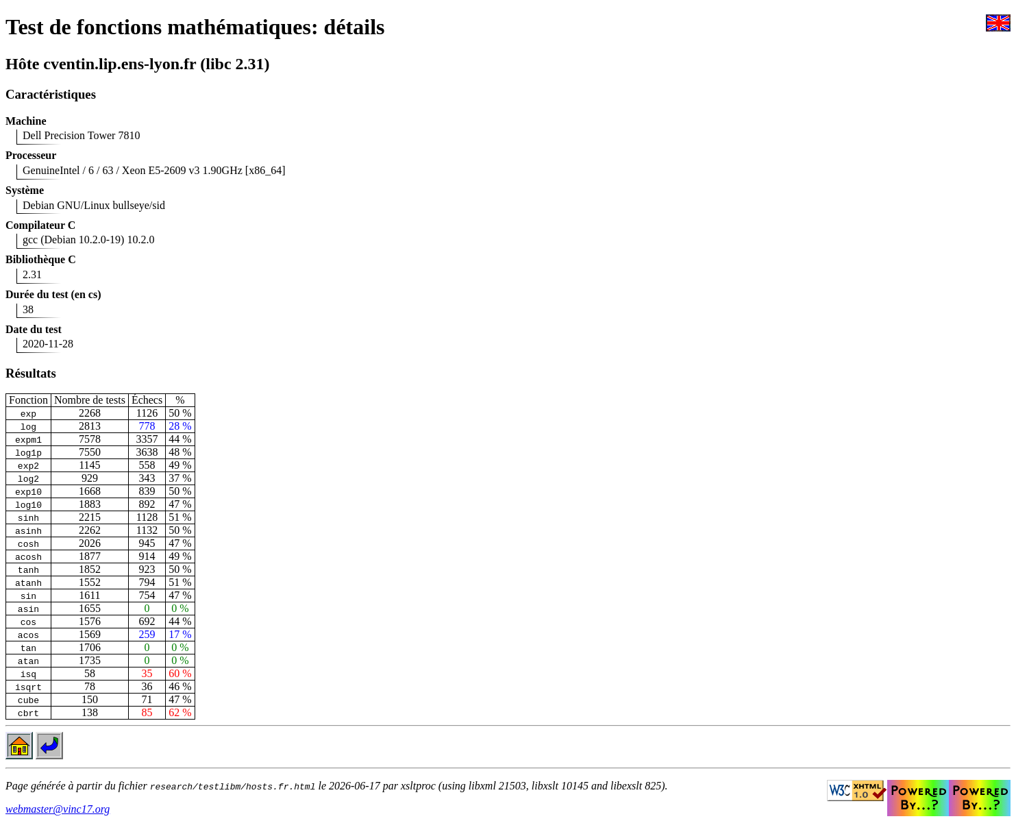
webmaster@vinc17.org (57, 809)
